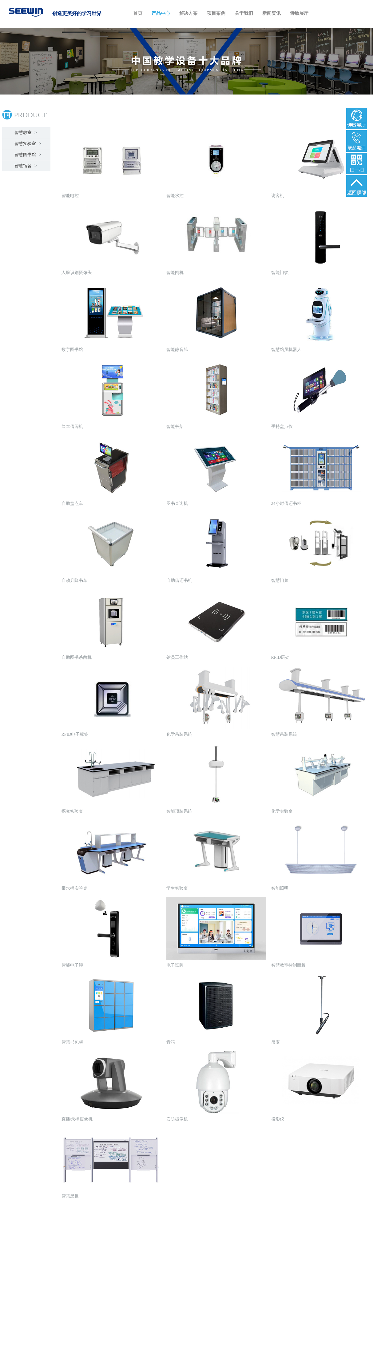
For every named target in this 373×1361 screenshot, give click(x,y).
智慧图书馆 (27, 154)
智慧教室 (25, 132)
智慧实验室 (27, 143)
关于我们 (244, 13)
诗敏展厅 (299, 13)
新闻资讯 (271, 13)
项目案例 (216, 13)
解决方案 (188, 13)
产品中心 (161, 13)
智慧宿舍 (25, 165)
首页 (137, 13)
